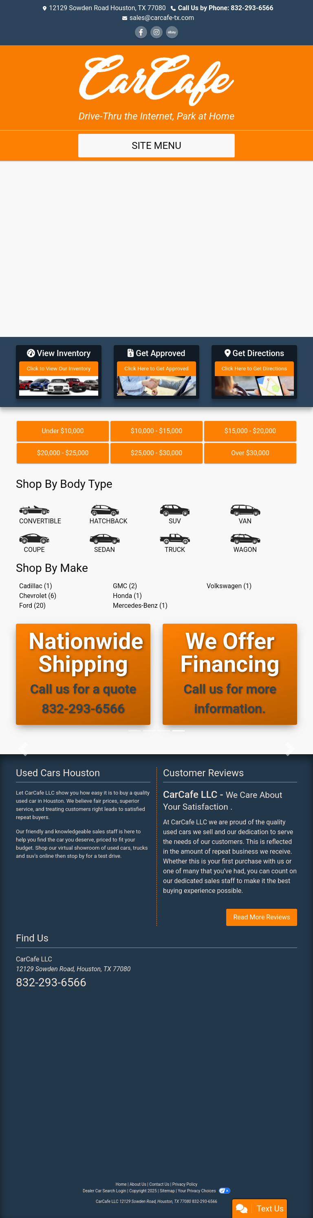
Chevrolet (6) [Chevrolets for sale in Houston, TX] (37, 596)
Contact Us (159, 1184)
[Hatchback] (109, 515)
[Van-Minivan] (245, 515)
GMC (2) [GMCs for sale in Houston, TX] (125, 586)
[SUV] (175, 515)
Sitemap (167, 1191)
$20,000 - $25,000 (63, 453)
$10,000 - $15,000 (157, 431)
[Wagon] (245, 544)
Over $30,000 (250, 453)
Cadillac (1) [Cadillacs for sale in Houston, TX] (35, 586)
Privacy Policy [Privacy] (185, 1184)
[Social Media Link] (156, 32)
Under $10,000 (63, 431)
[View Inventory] (58, 372)
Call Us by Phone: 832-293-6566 (225, 8)
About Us (138, 1184)
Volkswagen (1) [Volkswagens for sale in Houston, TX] (229, 586)
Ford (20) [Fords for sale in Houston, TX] (32, 605)
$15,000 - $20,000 (250, 431)
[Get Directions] (254, 372)
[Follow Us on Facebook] (141, 32)
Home (121, 1184)
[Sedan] (105, 544)
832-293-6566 (51, 982)
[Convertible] (40, 515)
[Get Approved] (156, 372)
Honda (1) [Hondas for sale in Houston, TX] (127, 596)
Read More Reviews (261, 917)
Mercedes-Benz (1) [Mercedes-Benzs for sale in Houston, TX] (140, 605)
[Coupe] (34, 544)
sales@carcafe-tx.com (162, 18)
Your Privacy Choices (204, 1191)
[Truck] (175, 544)
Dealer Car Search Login (104, 1191)
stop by (76, 856)
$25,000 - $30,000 (157, 453)
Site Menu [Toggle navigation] (156, 145)
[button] (23, 749)
